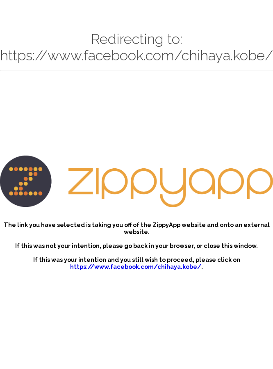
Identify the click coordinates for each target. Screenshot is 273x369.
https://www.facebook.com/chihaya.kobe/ (135, 266)
